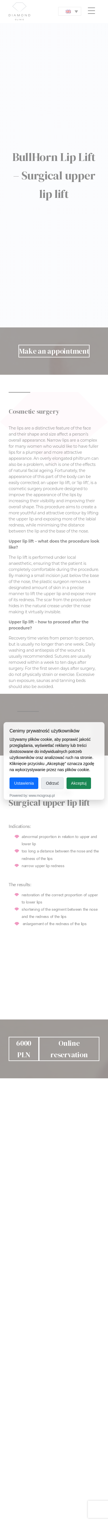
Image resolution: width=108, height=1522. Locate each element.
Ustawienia (24, 783)
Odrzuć (52, 783)
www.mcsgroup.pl (42, 796)
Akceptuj (79, 783)
